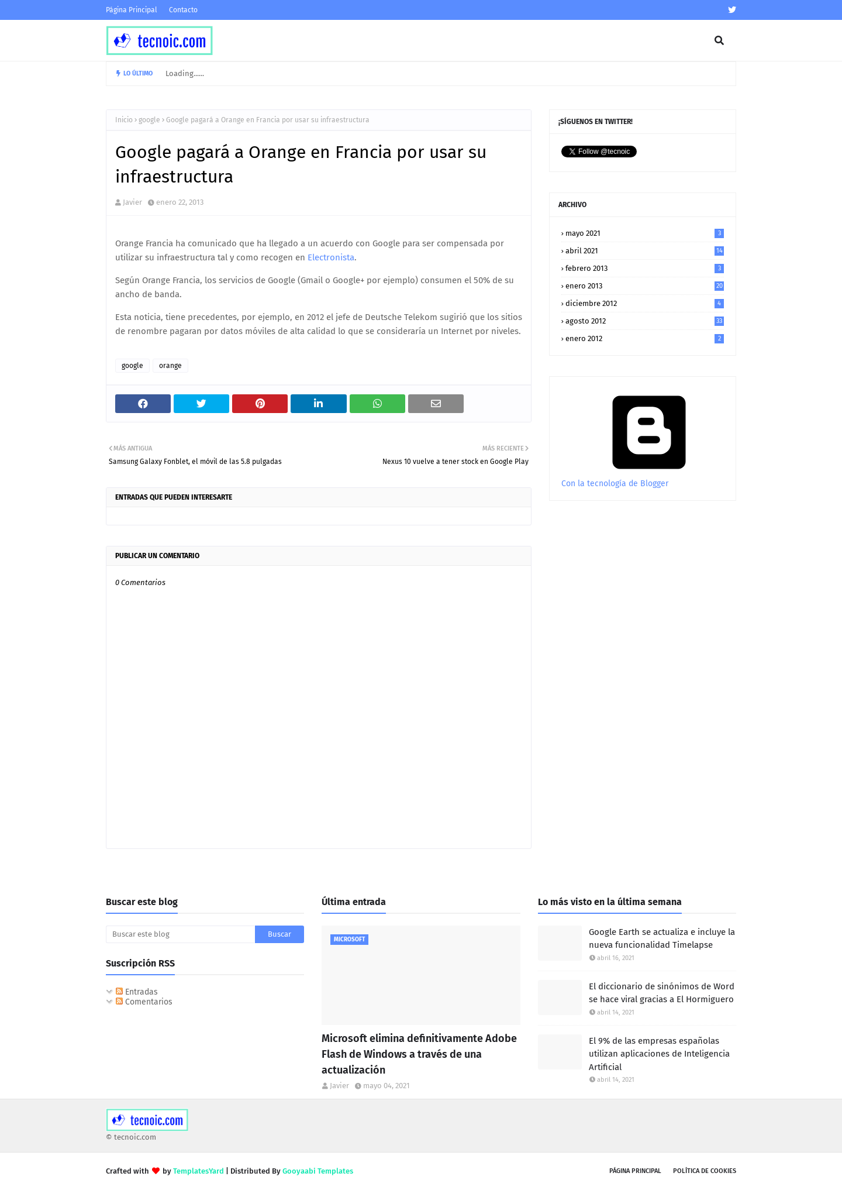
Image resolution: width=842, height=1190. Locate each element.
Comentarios (144, 1002)
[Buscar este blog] (180, 934)
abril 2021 (644, 250)
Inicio (124, 120)
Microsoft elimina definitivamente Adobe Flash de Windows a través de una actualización (419, 1054)
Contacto (183, 10)
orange (170, 366)
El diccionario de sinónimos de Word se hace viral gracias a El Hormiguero (661, 993)
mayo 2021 (644, 233)
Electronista (331, 257)
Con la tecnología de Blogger (649, 479)
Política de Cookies (704, 1171)
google (149, 120)
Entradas (137, 992)
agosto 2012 (644, 321)
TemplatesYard (198, 1171)
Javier (132, 202)
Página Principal (131, 10)
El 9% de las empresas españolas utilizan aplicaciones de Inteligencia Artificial (659, 1054)
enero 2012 (644, 338)
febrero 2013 (644, 268)
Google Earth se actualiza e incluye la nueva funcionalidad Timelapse (662, 939)
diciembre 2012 (644, 303)
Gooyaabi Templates (317, 1171)
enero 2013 (644, 285)
